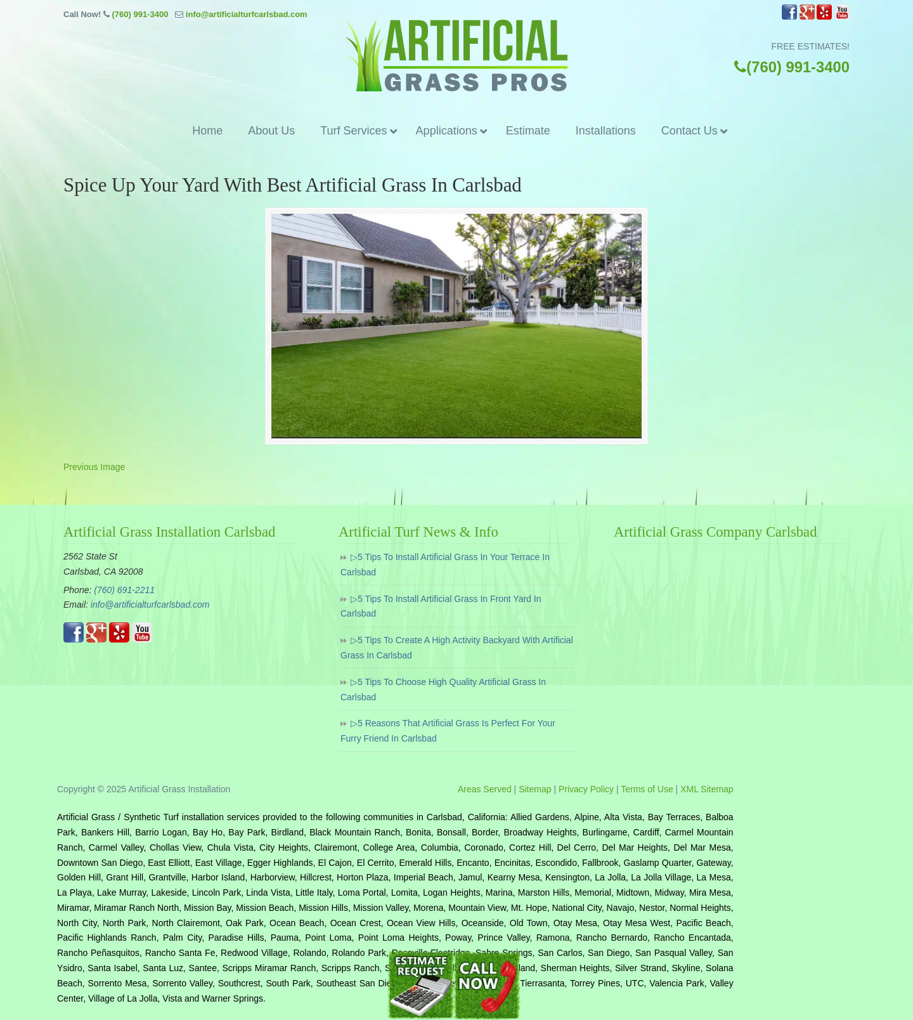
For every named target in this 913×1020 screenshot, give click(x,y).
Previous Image (94, 467)
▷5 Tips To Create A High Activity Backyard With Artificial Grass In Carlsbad (456, 647)
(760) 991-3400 (140, 14)
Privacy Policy (586, 789)
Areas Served (485, 789)
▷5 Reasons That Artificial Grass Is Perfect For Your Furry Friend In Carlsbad (447, 730)
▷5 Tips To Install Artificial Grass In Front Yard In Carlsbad (440, 606)
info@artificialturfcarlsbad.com (247, 14)
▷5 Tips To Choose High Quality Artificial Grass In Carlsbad (443, 689)
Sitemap (535, 789)
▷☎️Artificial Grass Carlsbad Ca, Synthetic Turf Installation (456, 55)
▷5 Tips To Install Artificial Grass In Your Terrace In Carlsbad (445, 564)
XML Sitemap (707, 789)
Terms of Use (647, 789)
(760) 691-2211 (124, 590)
